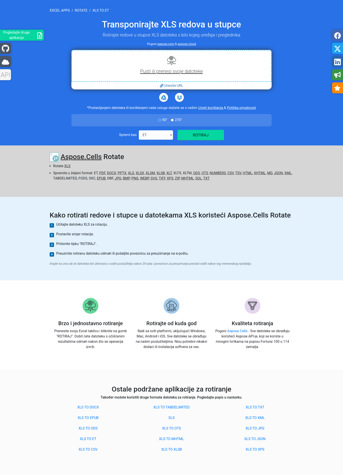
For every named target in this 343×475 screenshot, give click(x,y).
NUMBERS (218, 173)
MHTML (187, 178)
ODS (196, 173)
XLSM (150, 173)
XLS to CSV (88, 449)
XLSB (161, 173)
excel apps (60, 10)
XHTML (259, 173)
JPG (118, 178)
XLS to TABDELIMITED (171, 407)
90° (165, 120)
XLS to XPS (255, 449)
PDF (102, 173)
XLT (169, 173)
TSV (238, 173)
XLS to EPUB (88, 418)
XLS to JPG (255, 428)
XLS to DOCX (88, 407)
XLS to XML (255, 418)
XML (288, 173)
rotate (81, 10)
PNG (134, 178)
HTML (247, 173)
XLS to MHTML (171, 439)
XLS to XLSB (171, 449)
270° (178, 120)
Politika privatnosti (241, 108)
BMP (126, 178)
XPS (170, 178)
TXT (206, 178)
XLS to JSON (255, 439)
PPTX (122, 173)
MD (269, 173)
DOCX (111, 173)
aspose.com (166, 44)
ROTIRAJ (201, 135)
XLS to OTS (171, 428)
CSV (230, 173)
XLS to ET (88, 439)
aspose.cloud (187, 44)
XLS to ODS (87, 428)
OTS (205, 173)
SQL (198, 178)
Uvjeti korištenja (211, 108)
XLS (67, 166)
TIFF (162, 178)
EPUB (101, 178)
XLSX (140, 173)
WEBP (144, 178)
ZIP (177, 178)
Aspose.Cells (81, 156)
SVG (154, 178)
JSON (278, 173)
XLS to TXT (255, 407)
